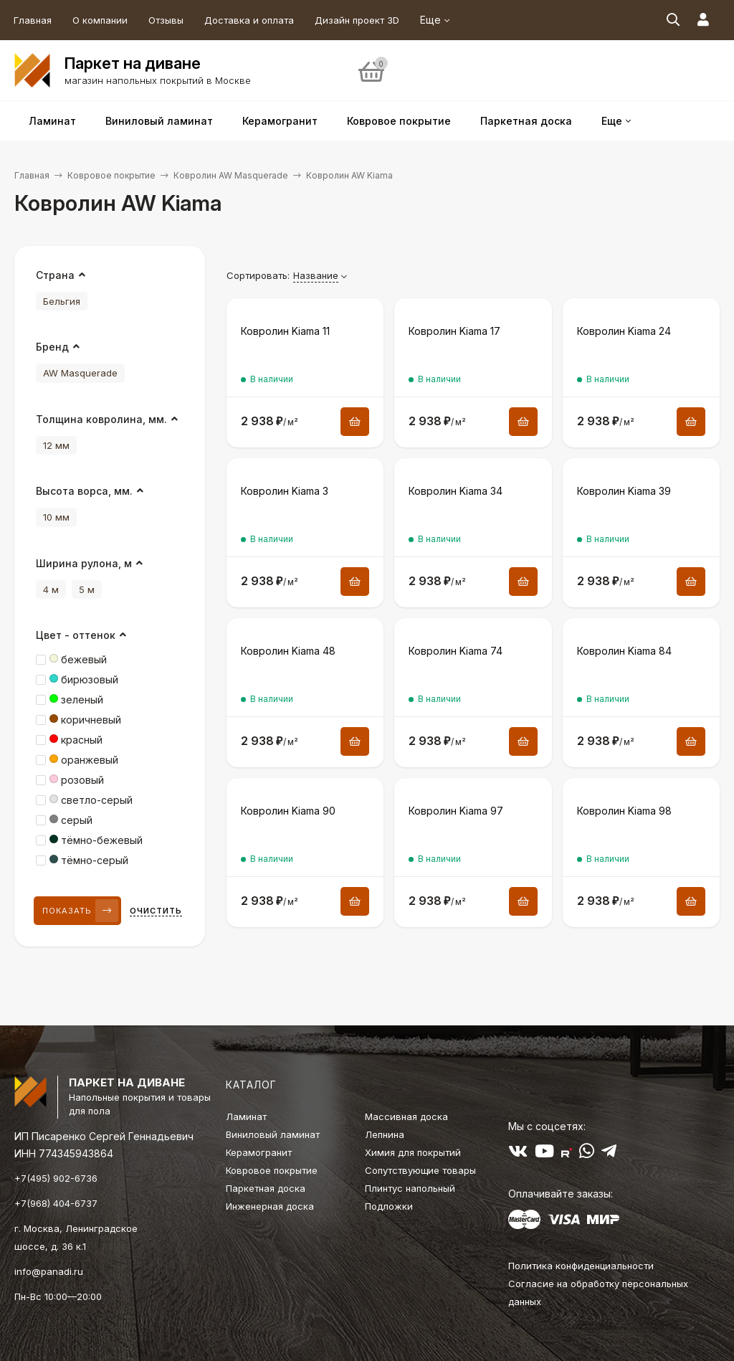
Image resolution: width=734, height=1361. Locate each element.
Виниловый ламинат (273, 1134)
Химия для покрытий (413, 1152)
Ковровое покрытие (111, 175)
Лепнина (384, 1134)
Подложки (389, 1206)
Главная (33, 20)
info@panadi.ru (48, 1271)
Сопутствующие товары (420, 1170)
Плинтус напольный (410, 1188)
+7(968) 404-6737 (55, 1203)
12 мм (56, 445)
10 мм (56, 517)
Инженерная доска (270, 1206)
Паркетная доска (265, 1188)
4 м (51, 589)
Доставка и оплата (249, 20)
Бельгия (61, 301)
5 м (87, 589)
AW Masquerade (80, 373)
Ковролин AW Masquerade (230, 175)
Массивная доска (406, 1116)
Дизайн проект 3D (357, 20)
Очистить (156, 911)
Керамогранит (259, 1152)
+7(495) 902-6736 (55, 1178)
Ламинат (246, 1116)
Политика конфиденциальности (581, 1265)
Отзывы (166, 20)
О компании (100, 20)
